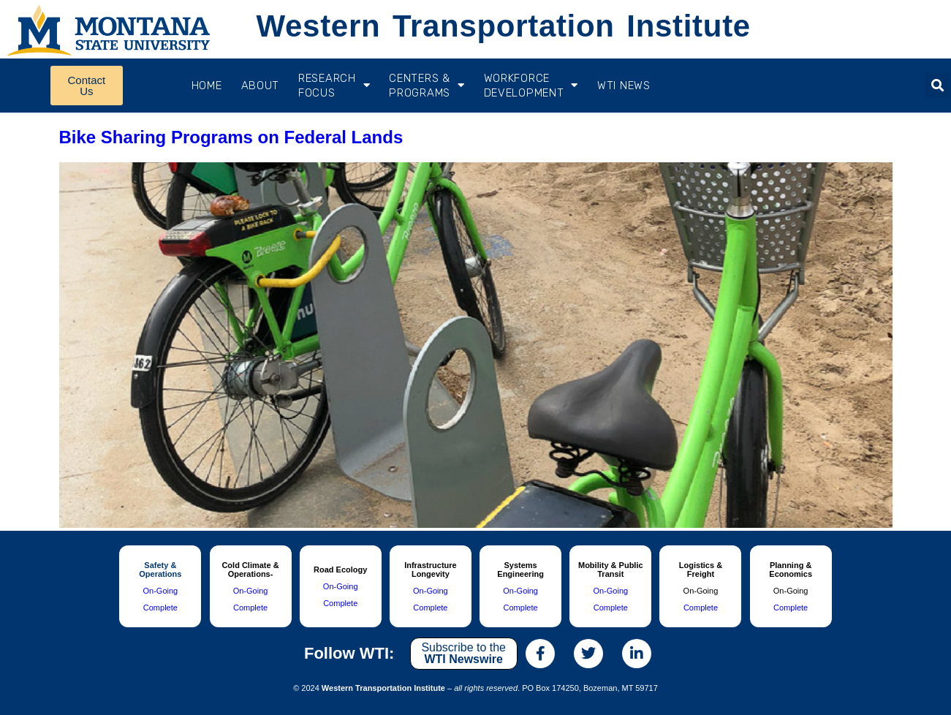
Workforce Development (531, 85)
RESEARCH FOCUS (334, 85)
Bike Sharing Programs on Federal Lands (231, 137)
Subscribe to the (463, 653)
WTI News (624, 85)
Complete (160, 607)
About (260, 85)
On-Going (160, 590)
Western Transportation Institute (503, 26)
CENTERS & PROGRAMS (426, 85)
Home (207, 85)
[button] (937, 85)
